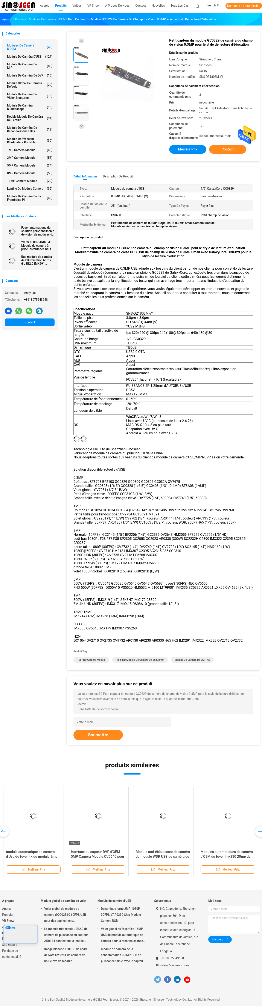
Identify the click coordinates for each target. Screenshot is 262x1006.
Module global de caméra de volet (29, 84)
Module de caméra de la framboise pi (29, 198)
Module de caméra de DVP (29, 75)
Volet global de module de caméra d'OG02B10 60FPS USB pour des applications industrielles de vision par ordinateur (65, 915)
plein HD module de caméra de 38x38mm (140, 659)
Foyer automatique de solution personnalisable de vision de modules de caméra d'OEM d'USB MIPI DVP (37, 231)
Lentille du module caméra (29, 188)
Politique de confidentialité (11, 953)
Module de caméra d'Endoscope (29, 107)
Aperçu (7, 908)
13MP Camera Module (29, 181)
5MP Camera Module (29, 165)
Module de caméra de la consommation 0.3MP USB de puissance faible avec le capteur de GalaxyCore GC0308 (122, 955)
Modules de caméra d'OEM (29, 47)
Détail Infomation (85, 176)
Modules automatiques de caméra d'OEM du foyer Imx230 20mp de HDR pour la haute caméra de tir (227, 856)
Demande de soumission (243, 6)
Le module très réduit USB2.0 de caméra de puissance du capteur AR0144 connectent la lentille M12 (66, 935)
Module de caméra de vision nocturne (29, 96)
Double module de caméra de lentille (29, 118)
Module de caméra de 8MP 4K (192, 659)
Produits (7, 914)
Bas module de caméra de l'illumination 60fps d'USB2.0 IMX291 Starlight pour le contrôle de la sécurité (38, 260)
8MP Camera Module (29, 173)
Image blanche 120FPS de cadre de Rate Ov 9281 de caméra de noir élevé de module (66, 955)
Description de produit (118, 176)
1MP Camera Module (29, 150)
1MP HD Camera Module (91, 659)
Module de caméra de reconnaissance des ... (29, 129)
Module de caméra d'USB (29, 56)
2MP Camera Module (29, 158)
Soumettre (98, 734)
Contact (29, 322)
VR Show (8, 920)
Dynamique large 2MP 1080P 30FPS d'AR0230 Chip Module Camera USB (121, 914)
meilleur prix (187, 149)
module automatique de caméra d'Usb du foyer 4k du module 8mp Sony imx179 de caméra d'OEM (31, 856)
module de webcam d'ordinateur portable (29, 140)
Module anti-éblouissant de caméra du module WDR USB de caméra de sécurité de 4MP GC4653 (163, 856)
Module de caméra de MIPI (29, 66)
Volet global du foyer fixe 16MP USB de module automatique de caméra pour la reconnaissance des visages (122, 935)
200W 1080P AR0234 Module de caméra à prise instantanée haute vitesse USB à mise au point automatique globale (37, 245)
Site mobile (9, 944)
